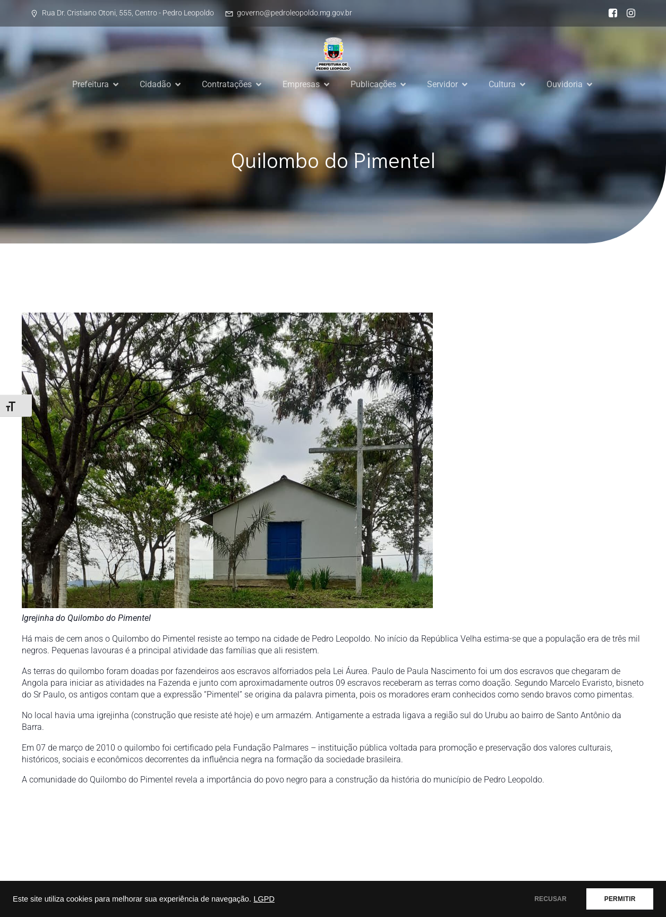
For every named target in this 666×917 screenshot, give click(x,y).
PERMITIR (619, 899)
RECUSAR (548, 899)
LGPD (264, 899)
